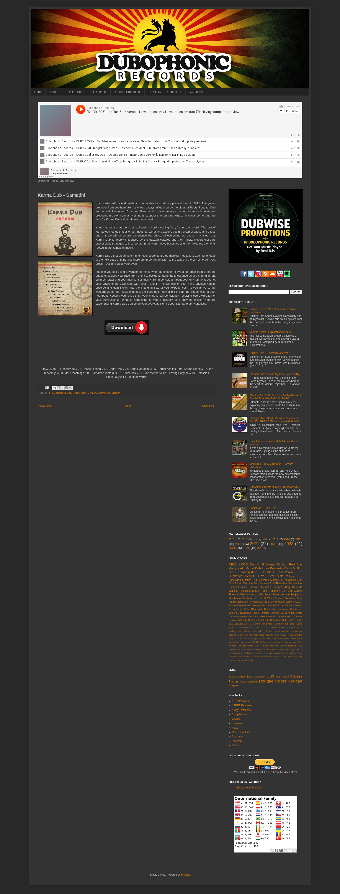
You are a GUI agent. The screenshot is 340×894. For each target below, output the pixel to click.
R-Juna (232, 605)
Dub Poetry (282, 676)
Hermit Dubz (254, 576)
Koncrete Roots (281, 568)
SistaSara (286, 572)
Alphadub (238, 624)
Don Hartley (270, 609)
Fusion (82, 393)
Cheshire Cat (261, 627)
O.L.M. (298, 601)
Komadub (284, 638)
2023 (289, 543)
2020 (238, 544)
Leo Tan (248, 601)
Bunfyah (232, 627)
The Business (266, 656)
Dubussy (290, 631)
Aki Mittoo (247, 568)
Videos (236, 745)
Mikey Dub (290, 587)
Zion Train (241, 660)
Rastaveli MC (244, 605)
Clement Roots (277, 627)
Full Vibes (253, 635)
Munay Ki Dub (276, 564)
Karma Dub (104, 393)
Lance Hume (296, 638)
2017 (275, 539)
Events (236, 718)
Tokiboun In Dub (252, 598)
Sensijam (284, 649)
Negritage (268, 572)
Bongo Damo (295, 624)
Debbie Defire (243, 609)
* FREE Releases (57, 393)
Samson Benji (258, 649)
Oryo (256, 616)
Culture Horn (294, 576)
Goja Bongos (289, 583)
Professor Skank (249, 590)
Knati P (275, 638)
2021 (254, 543)
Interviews (238, 723)
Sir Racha (233, 653)
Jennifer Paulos (278, 612)
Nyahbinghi (252, 682)
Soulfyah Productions (265, 653)
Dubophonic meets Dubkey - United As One (275, 487)
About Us (55, 92)
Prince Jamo (253, 645)
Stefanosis (290, 580)
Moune (232, 616)
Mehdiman (271, 642)
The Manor (235, 598)
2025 (246, 548)
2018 (287, 539)
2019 (298, 539)
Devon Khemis (244, 631)
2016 (264, 539)
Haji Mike (240, 594)
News (235, 727)
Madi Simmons (250, 587)
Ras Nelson (280, 645)
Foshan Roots (236, 601)
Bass (250, 676)
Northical (242, 645)
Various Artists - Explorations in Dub (270, 332)
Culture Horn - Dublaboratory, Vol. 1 (270, 353)
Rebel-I (265, 590)
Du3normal (283, 609)
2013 (69, 393)
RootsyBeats (235, 620)
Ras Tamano (279, 616)
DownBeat (290, 598)
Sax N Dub (249, 620)
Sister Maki (274, 576)
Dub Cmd (257, 564)
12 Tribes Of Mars (274, 598)
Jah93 (231, 638)
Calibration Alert (245, 627)
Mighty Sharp (295, 612)
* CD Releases (240, 701)
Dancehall (260, 676)
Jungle (242, 681)
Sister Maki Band (246, 653)
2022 (273, 544)
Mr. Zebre (265, 594)
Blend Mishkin (281, 624)
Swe (231, 623)
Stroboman (238, 656)
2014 (244, 539)
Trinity (299, 656)
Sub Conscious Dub (276, 620)
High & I (256, 612)
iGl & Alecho (285, 605)
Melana (257, 601)
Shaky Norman (281, 594)
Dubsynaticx (279, 631)
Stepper (115, 393)
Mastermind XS (247, 642)
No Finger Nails (245, 616)
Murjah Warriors (286, 601)
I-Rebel (290, 635)
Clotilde (289, 627)
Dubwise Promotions (127, 92)
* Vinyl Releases (241, 710)
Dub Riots (275, 583)
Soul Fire (272, 605)
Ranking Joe (267, 645)
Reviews (237, 740)
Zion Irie (248, 583)
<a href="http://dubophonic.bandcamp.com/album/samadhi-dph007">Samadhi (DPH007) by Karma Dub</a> (127, 353)
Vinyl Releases (67, 181)
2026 (259, 548)
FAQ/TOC (154, 92)
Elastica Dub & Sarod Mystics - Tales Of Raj (275, 374)
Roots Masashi (294, 616)
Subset (247, 656)
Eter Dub (287, 590)
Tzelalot (232, 660)
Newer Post (45, 405)
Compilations (239, 714)
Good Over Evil (266, 635)
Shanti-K (275, 590)
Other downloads (242, 732)
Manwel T (276, 580)
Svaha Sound (295, 620)
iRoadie (249, 660)
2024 (232, 548)
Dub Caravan (261, 583)
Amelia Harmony (252, 624)
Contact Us (174, 92)
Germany (92, 393)
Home (38, 92)
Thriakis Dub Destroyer (285, 656)
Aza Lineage (268, 624)
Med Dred (238, 564)
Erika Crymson (241, 635)
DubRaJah (235, 580)
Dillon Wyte (257, 609)
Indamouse (252, 594)
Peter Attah (265, 616)
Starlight (279, 653)
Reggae (266, 681)
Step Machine (290, 653)
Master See (234, 642)
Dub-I (299, 598)
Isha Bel (298, 635)
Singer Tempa (295, 649)
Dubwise (296, 676)
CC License (196, 92)
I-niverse (264, 580)
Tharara (255, 656)
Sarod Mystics (272, 649)
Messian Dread (269, 601)
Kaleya (254, 638)
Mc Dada (260, 642)
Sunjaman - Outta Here (263, 508)
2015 (255, 539)
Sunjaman (296, 594)
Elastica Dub (250, 580)
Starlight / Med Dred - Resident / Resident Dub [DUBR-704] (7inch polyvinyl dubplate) (274, 420)
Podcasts (237, 736)
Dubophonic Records (48, 181)
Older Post (208, 405)
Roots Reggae (288, 681)
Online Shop (75, 92)
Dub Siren (268, 631)
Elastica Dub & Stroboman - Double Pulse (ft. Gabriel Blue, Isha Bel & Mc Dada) (276, 397)
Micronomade (290, 642)
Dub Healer (257, 631)
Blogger (185, 874)
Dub (76, 393)
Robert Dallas (244, 649)
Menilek (280, 642)
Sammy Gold (259, 605)
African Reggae (237, 676)
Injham (265, 612)
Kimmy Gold (264, 638)
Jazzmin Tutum (242, 638)
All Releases (98, 92)
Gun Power (280, 635)
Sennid (260, 620)
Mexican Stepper (271, 587)
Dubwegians (244, 612)
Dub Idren (262, 568)
